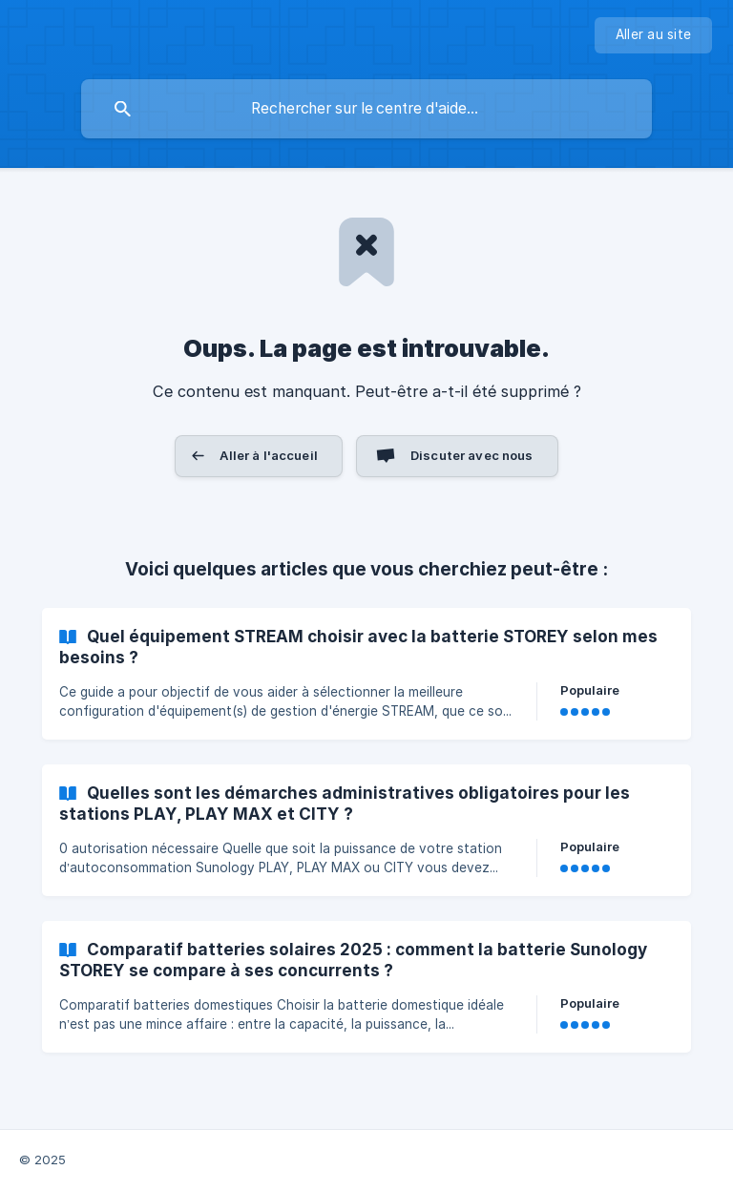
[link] (366, 674)
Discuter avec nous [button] (472, 455)
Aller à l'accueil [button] (269, 455)
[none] (653, 35)
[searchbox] (366, 108)
